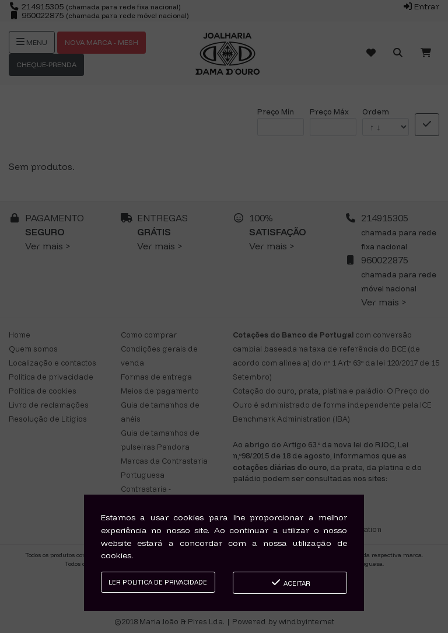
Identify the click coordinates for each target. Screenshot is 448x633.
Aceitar (290, 582)
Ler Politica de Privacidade (157, 582)
